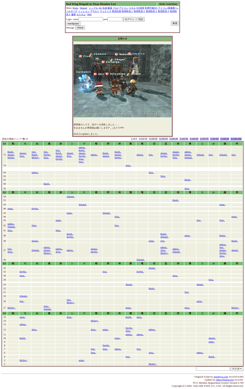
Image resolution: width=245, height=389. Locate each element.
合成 (104, 8)
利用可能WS (151, 8)
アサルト (94, 11)
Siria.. (22, 156)
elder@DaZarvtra (225, 379)
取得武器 (116, 11)
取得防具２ (139, 11)
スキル (132, 8)
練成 (110, 8)
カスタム (81, 14)
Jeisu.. (81, 159)
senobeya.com (220, 376)
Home (75, 8)
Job (100, 8)
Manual (83, 8)
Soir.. (34, 152)
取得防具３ (151, 11)
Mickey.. (36, 157)
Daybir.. (11, 157)
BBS (89, 14)
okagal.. (11, 154)
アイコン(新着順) (167, 8)
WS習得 (140, 8)
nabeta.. (82, 147)
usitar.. (222, 204)
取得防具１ (127, 11)
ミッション (84, 11)
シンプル (93, 8)
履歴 (73, 14)
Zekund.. (189, 157)
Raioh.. (10, 152)
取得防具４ (163, 11)
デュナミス (105, 11)
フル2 (115, 8)
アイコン (123, 8)
